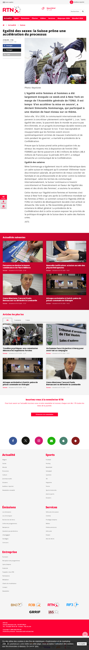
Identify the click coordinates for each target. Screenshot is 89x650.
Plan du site (27, 626)
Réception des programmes (11, 560)
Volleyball (49, 471)
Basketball (49, 467)
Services (51, 18)
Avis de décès (50, 538)
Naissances (5, 527)
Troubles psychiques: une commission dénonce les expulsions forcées (20, 349)
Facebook (13, 441)
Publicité (5, 568)
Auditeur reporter (8, 486)
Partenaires (6, 576)
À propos (5, 557)
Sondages (5, 538)
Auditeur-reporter (77, 2)
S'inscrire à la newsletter (44, 414)
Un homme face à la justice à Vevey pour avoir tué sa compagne (65, 349)
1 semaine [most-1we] (17, 320)
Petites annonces (51, 527)
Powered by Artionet (9, 631)
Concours (5, 542)
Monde (4, 467)
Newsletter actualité (8, 490)
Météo (48, 523)
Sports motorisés (51, 490)
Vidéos (43, 18)
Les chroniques (7, 515)
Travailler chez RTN (8, 572)
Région (4, 459)
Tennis (48, 486)
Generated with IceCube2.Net (24, 631)
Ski (47, 478)
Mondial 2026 (77, 18)
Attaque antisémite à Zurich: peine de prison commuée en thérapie (63, 299)
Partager (8, 45)
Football (48, 459)
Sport (16, 18)
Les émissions (6, 512)
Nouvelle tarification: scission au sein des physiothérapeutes (65, 266)
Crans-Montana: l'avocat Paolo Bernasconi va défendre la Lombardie (20, 299)
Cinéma (48, 515)
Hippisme (49, 482)
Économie (5, 471)
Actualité (8, 18)
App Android (76, 441)
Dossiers (5, 482)
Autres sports (50, 494)
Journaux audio (7, 478)
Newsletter (5, 591)
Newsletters (51, 441)
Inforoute (49, 531)
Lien (7, 54)
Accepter (82, 644)
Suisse (22, 25)
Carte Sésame (6, 564)
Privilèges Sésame (51, 519)
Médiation (5, 579)
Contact (4, 587)
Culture (4, 475)
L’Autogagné (6, 535)
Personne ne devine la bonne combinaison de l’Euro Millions (17, 266)
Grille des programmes (9, 523)
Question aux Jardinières (10, 531)
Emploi (48, 535)
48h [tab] (7, 320)
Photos (35, 18)
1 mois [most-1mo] (27, 320)
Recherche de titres (8, 519)
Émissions (25, 18)
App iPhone (63, 441)
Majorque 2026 (64, 18)
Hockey (48, 463)
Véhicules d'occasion (52, 512)
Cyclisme (48, 475)
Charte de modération (9, 583)
